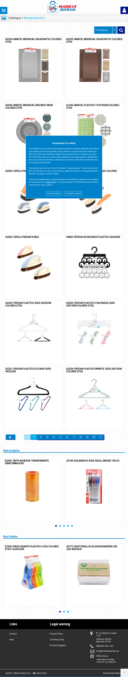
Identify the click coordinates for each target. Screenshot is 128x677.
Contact (13, 633)
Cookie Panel (40, 673)
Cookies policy (57, 639)
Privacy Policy (56, 633)
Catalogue (14, 18)
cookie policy (51, 182)
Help (11, 639)
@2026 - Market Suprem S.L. (18, 673)
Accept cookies (53, 193)
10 (93, 437)
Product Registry (58, 645)
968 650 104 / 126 (104, 646)
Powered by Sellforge (112, 673)
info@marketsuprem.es (107, 651)
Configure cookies (73, 193)
